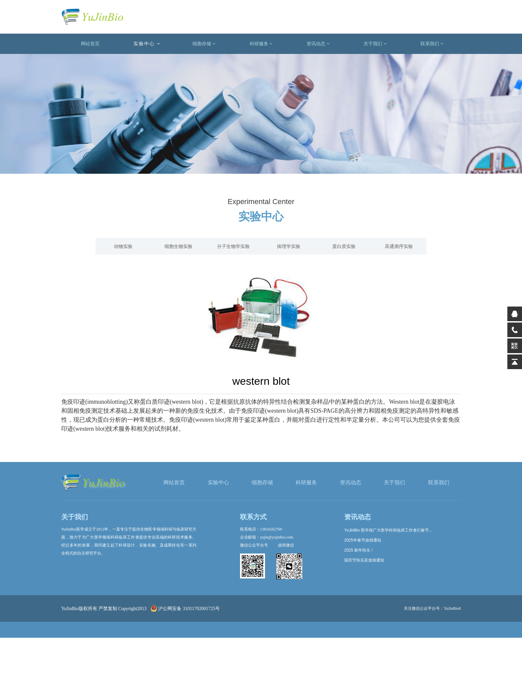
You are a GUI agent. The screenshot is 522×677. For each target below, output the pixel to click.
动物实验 (123, 246)
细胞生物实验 (178, 246)
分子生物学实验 (233, 246)
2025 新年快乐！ (359, 550)
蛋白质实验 (344, 246)
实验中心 (146, 43)
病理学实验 (288, 246)
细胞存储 (203, 43)
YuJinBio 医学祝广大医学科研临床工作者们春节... (388, 530)
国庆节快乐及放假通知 (364, 560)
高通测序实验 (399, 246)
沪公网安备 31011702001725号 (185, 608)
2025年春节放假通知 (362, 540)
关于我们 (375, 43)
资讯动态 (318, 43)
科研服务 (261, 43)
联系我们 (431, 43)
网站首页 (90, 43)
